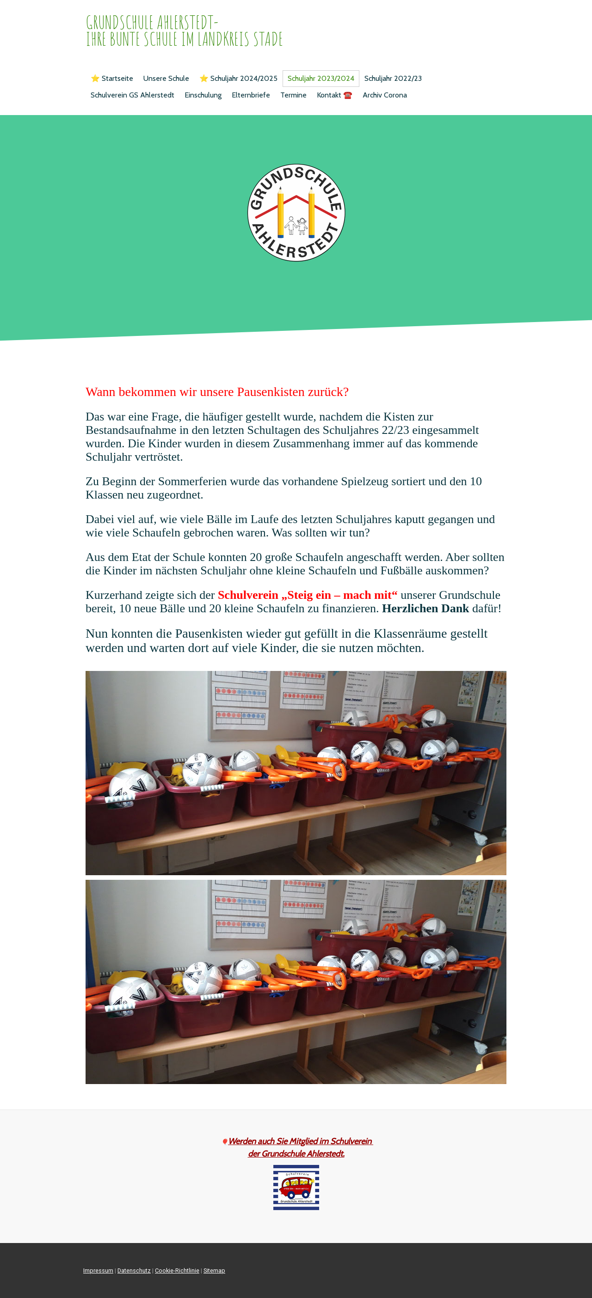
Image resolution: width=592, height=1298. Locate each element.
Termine (293, 95)
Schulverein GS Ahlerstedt (132, 95)
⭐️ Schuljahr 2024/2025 (238, 78)
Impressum (98, 1270)
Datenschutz (134, 1270)
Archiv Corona (385, 95)
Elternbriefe (251, 95)
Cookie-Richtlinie (177, 1270)
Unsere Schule (166, 78)
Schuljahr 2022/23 (393, 78)
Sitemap (214, 1270)
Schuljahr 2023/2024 (321, 78)
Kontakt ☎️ (334, 95)
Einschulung (203, 95)
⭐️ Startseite (112, 78)
